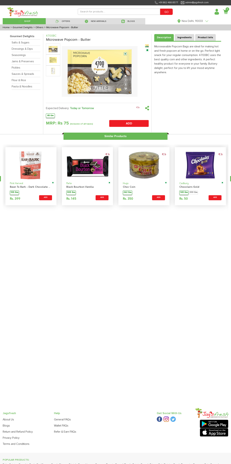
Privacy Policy (11, 437)
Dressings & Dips (22, 48)
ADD (129, 123)
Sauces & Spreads (23, 73)
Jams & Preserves (23, 61)
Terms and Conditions (16, 443)
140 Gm (184, 192)
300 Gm (71, 192)
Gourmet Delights (22, 36)
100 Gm (14, 192)
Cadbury (184, 183)
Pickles (16, 67)
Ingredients (184, 37)
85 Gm (50, 115)
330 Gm (193, 192)
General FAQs (62, 419)
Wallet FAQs (61, 425)
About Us (8, 419)
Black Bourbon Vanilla (80, 187)
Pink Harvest (16, 183)
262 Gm (127, 192)
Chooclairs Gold (189, 187)
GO (166, 12)
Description (164, 37)
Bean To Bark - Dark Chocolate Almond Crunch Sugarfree (31, 187)
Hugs (125, 183)
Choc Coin (129, 187)
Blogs (6, 425)
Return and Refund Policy (18, 431)
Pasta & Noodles (22, 86)
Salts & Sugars (20, 42)
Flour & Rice (19, 80)
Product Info (205, 37)
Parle (69, 183)
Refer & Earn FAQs (65, 431)
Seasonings (19, 55)
